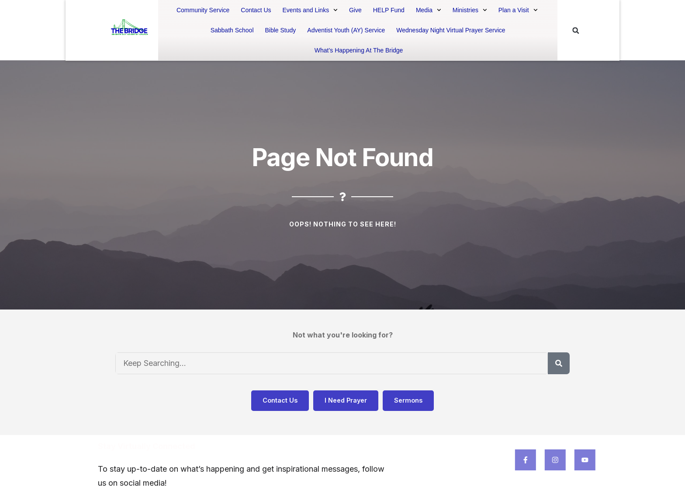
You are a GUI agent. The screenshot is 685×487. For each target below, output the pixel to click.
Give (355, 10)
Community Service (202, 10)
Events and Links (310, 10)
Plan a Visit (518, 10)
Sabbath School (232, 30)
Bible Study (280, 30)
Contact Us (256, 10)
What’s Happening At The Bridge (359, 50)
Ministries (470, 10)
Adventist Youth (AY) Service (346, 30)
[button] (576, 30)
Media (428, 10)
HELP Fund (389, 10)
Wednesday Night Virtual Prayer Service (450, 30)
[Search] (559, 363)
